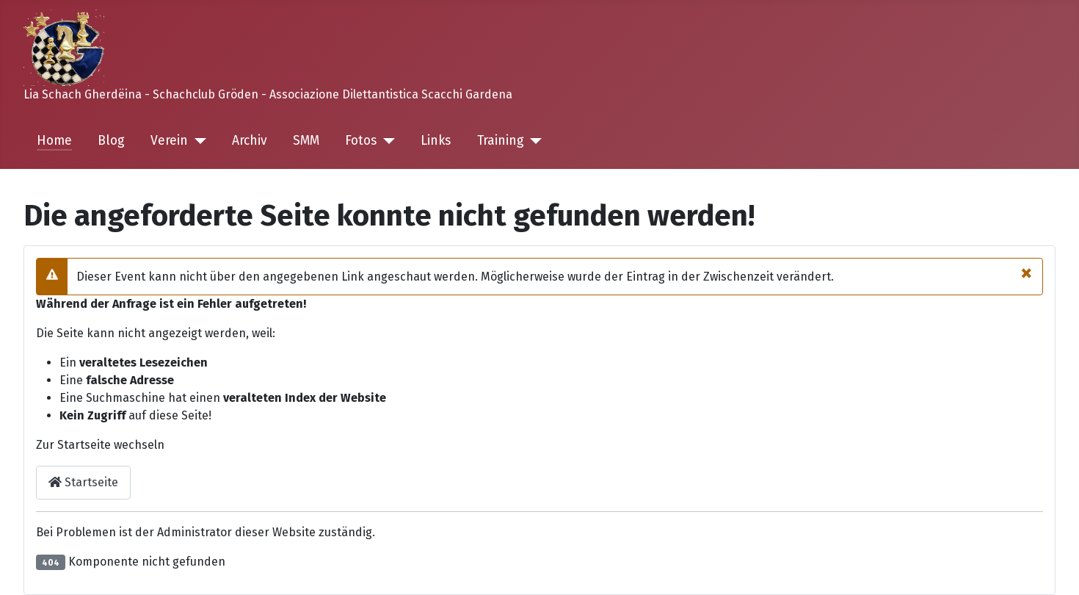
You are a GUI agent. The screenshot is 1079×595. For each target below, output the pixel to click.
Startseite (83, 482)
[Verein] (197, 141)
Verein (169, 140)
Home (54, 140)
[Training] (533, 141)
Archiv (249, 140)
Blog (111, 140)
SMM (306, 140)
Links (436, 140)
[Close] (1026, 272)
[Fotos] (386, 141)
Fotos (361, 140)
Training (500, 140)
